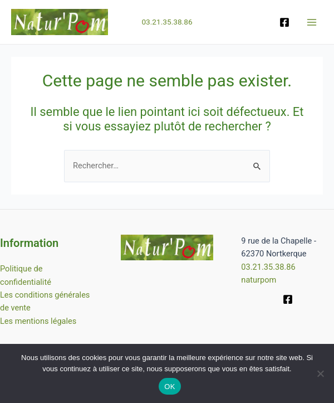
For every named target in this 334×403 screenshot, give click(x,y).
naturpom (258, 280)
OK (169, 386)
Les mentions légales (38, 321)
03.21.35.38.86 (166, 22)
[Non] (320, 373)
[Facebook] (284, 23)
